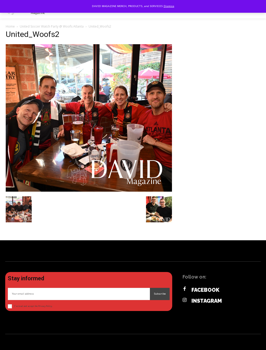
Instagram (206, 301)
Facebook (205, 290)
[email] (79, 294)
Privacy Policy (45, 306)
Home (10, 26)
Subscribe (160, 294)
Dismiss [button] (169, 6)
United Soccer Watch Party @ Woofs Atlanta (52, 26)
